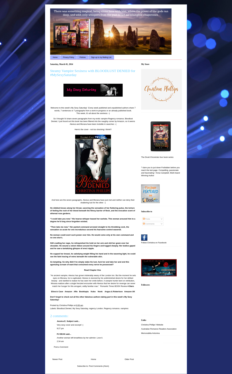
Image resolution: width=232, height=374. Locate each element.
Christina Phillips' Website (152, 325)
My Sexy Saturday (80, 308)
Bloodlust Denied (64, 308)
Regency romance (112, 308)
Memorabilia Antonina (150, 333)
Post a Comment (61, 347)
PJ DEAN (61, 334)
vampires (124, 308)
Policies (83, 57)
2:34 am (60, 341)
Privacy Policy (68, 57)
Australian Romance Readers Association (159, 329)
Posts (146, 219)
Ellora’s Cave (57, 291)
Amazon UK (129, 291)
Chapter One (95, 270)
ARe (76, 291)
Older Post (129, 359)
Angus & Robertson (114, 291)
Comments (148, 224)
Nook (100, 291)
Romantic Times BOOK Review (114, 286)
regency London (96, 308)
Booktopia (84, 291)
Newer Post (57, 359)
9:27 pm (60, 328)
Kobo (93, 291)
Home (55, 57)
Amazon (68, 291)
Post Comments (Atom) (99, 366)
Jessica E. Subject (65, 321)
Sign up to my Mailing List (101, 57)
